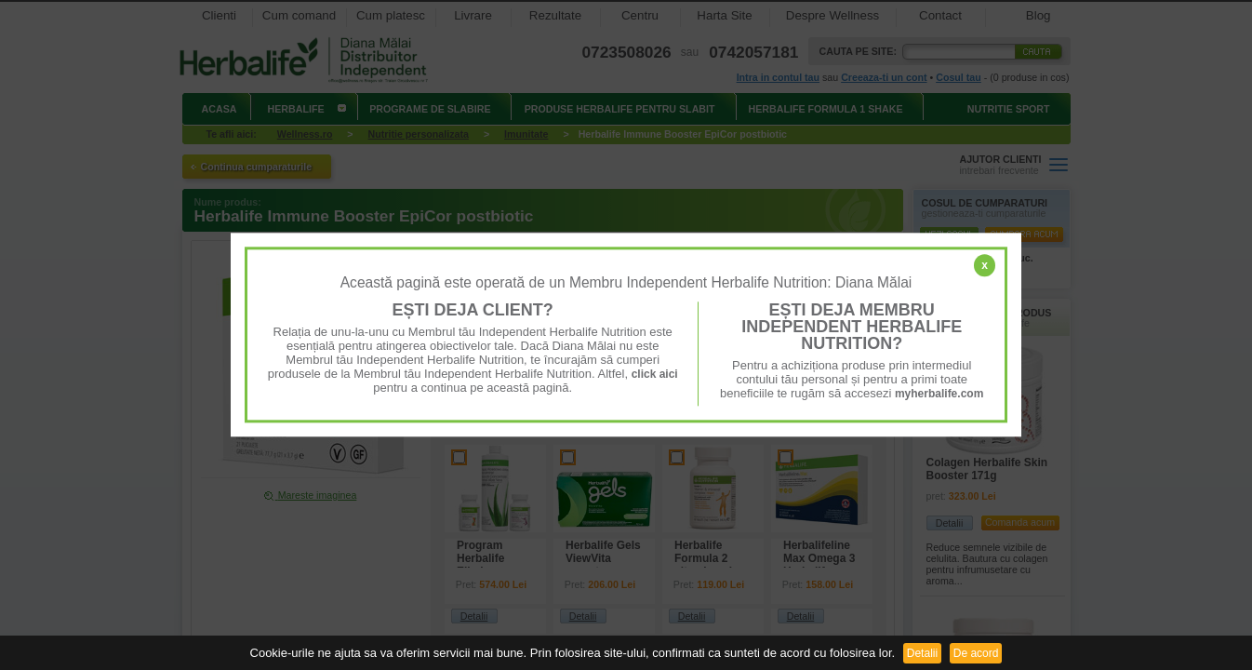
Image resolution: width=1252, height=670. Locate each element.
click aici (655, 374)
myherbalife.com (939, 393)
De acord (976, 653)
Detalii (922, 653)
